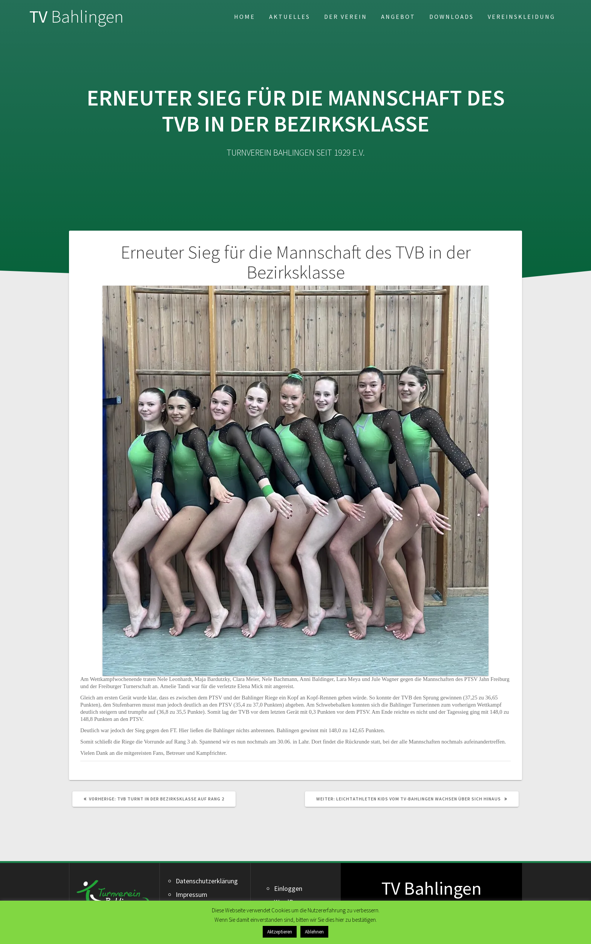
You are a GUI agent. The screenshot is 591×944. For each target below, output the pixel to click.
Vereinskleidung (521, 16)
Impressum (191, 894)
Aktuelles (289, 16)
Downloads (451, 16)
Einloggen (288, 888)
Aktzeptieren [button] (279, 932)
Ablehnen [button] (314, 932)
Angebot (398, 16)
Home (244, 16)
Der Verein (345, 16)
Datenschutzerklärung (207, 881)
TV (76, 17)
